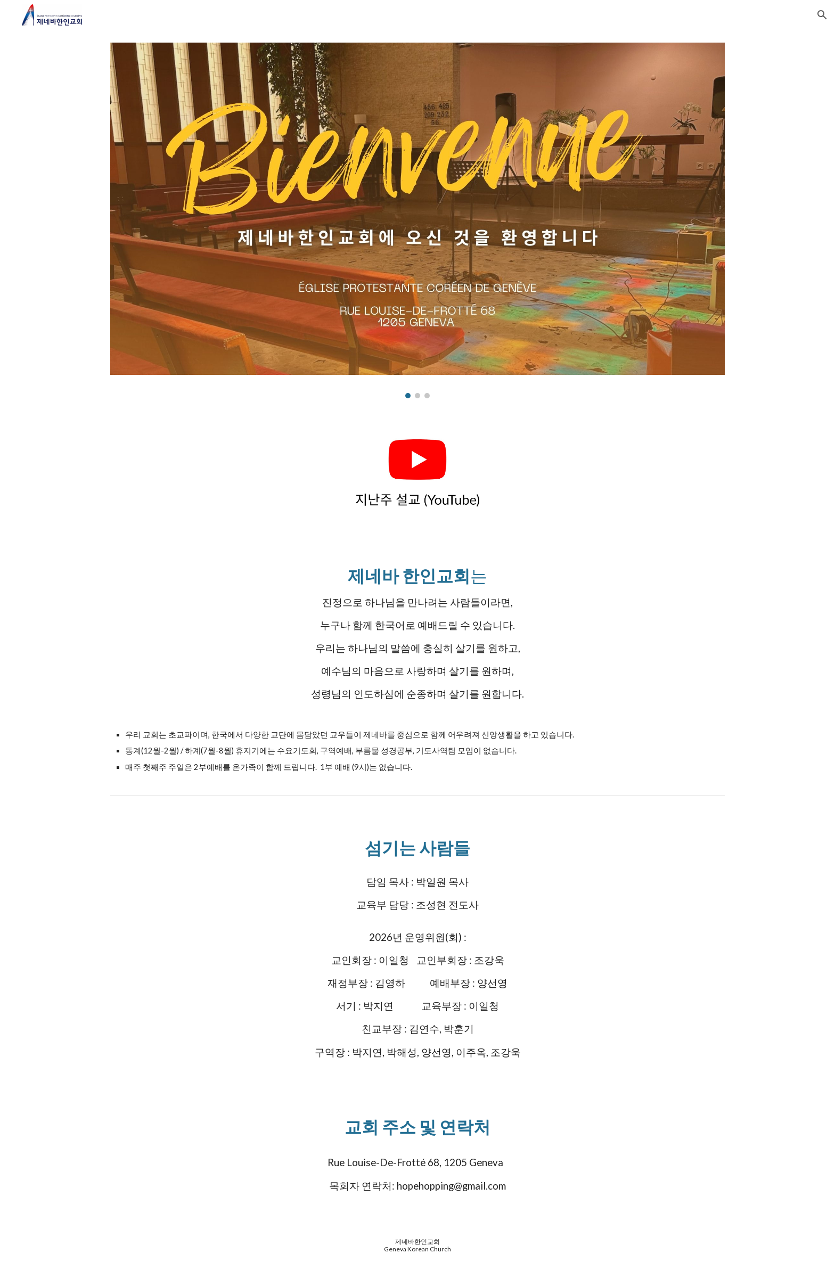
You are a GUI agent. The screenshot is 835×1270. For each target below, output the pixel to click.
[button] (822, 15)
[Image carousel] (417, 220)
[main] (417, 658)
